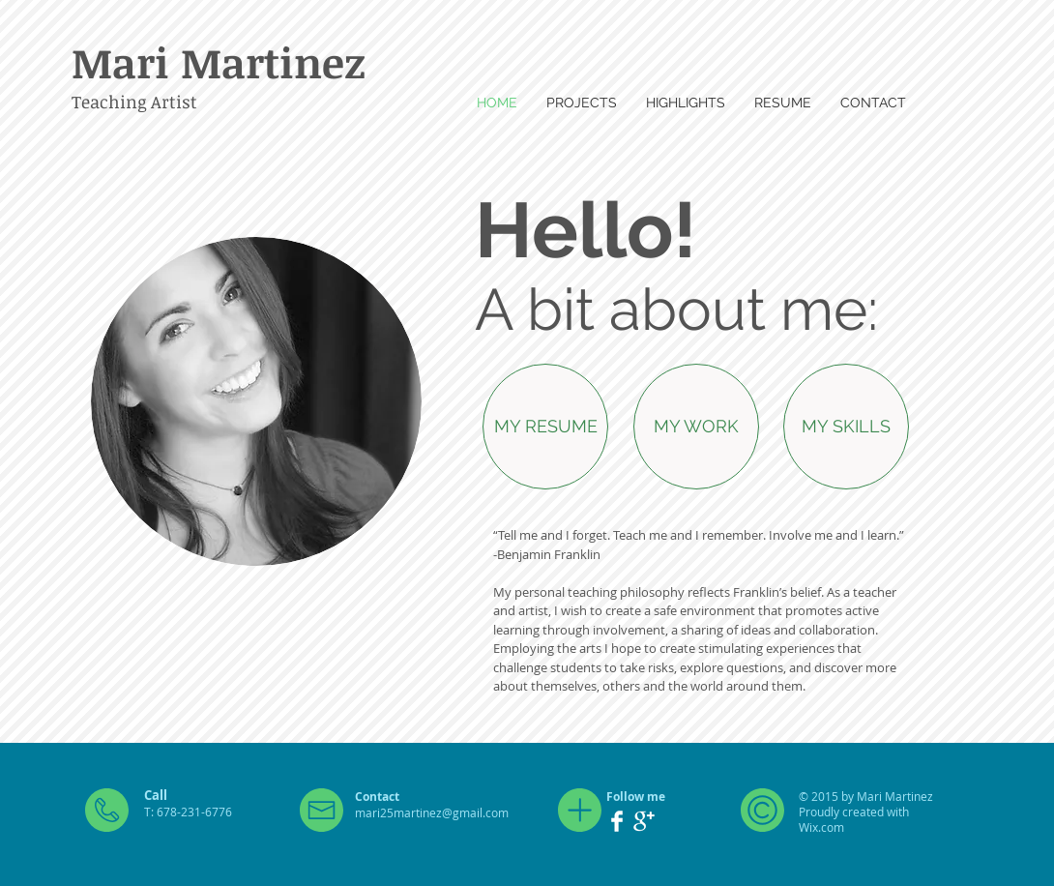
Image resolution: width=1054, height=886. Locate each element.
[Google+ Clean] (644, 821)
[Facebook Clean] (617, 821)
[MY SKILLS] (846, 426)
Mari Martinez (219, 62)
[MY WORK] (696, 426)
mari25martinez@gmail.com (432, 812)
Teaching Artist (134, 101)
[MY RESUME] (545, 426)
